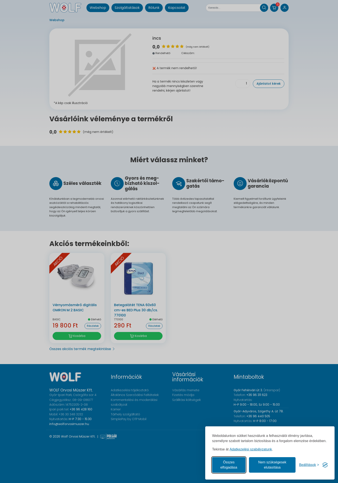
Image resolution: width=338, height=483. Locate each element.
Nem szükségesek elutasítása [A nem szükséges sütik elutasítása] (272, 464)
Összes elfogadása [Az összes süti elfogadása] (228, 464)
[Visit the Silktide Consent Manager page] (325, 464)
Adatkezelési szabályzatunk (251, 449)
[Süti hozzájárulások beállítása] (309, 464)
